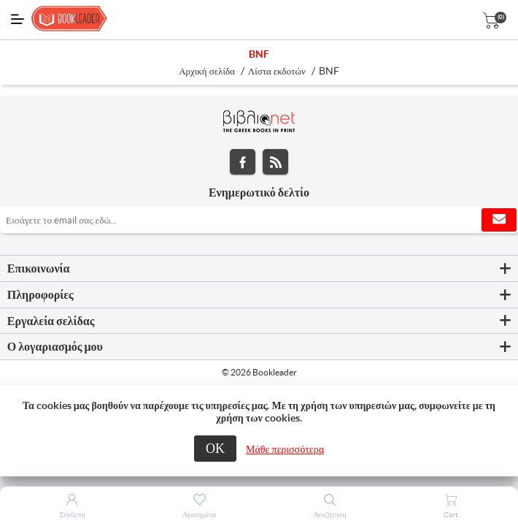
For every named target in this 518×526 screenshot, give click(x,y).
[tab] (259, 269)
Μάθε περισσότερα (285, 449)
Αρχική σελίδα (207, 71)
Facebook (242, 162)
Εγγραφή (499, 220)
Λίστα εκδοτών (277, 71)
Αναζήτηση (330, 515)
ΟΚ (215, 448)
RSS (275, 162)
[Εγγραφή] (259, 220)
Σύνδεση (72, 515)
